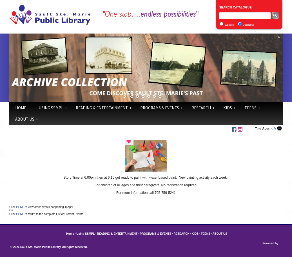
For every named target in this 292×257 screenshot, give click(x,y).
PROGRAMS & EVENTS (159, 107)
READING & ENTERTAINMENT (102, 107)
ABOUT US (24, 119)
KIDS (227, 107)
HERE (20, 207)
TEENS (250, 107)
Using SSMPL (51, 107)
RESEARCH (201, 107)
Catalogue (248, 24)
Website (229, 24)
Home (20, 107)
